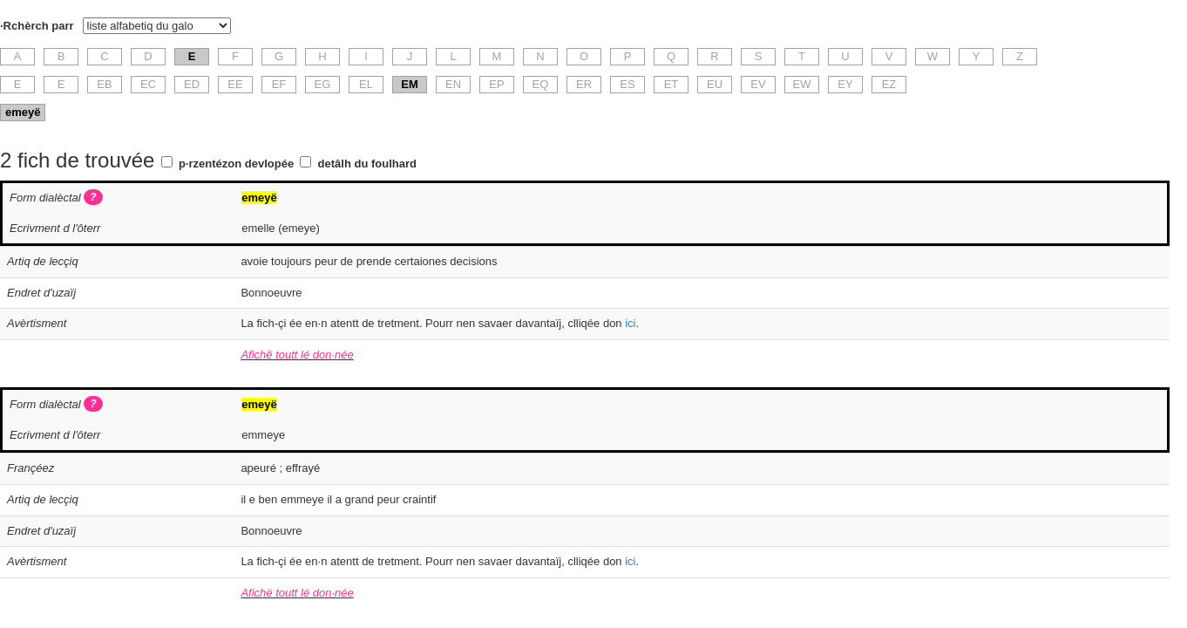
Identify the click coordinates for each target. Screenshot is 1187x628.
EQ (540, 84)
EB (104, 84)
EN (453, 84)
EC (148, 84)
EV (757, 84)
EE (234, 84)
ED (192, 84)
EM (409, 84)
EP (496, 84)
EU (714, 84)
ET (671, 84)
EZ (889, 84)
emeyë (22, 112)
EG (323, 84)
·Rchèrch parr (37, 25)
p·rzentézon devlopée (236, 163)
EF (279, 84)
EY (845, 84)
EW (802, 84)
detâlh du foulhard (367, 163)
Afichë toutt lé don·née (297, 354)
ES (627, 84)
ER (584, 84)
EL (366, 84)
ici (630, 323)
